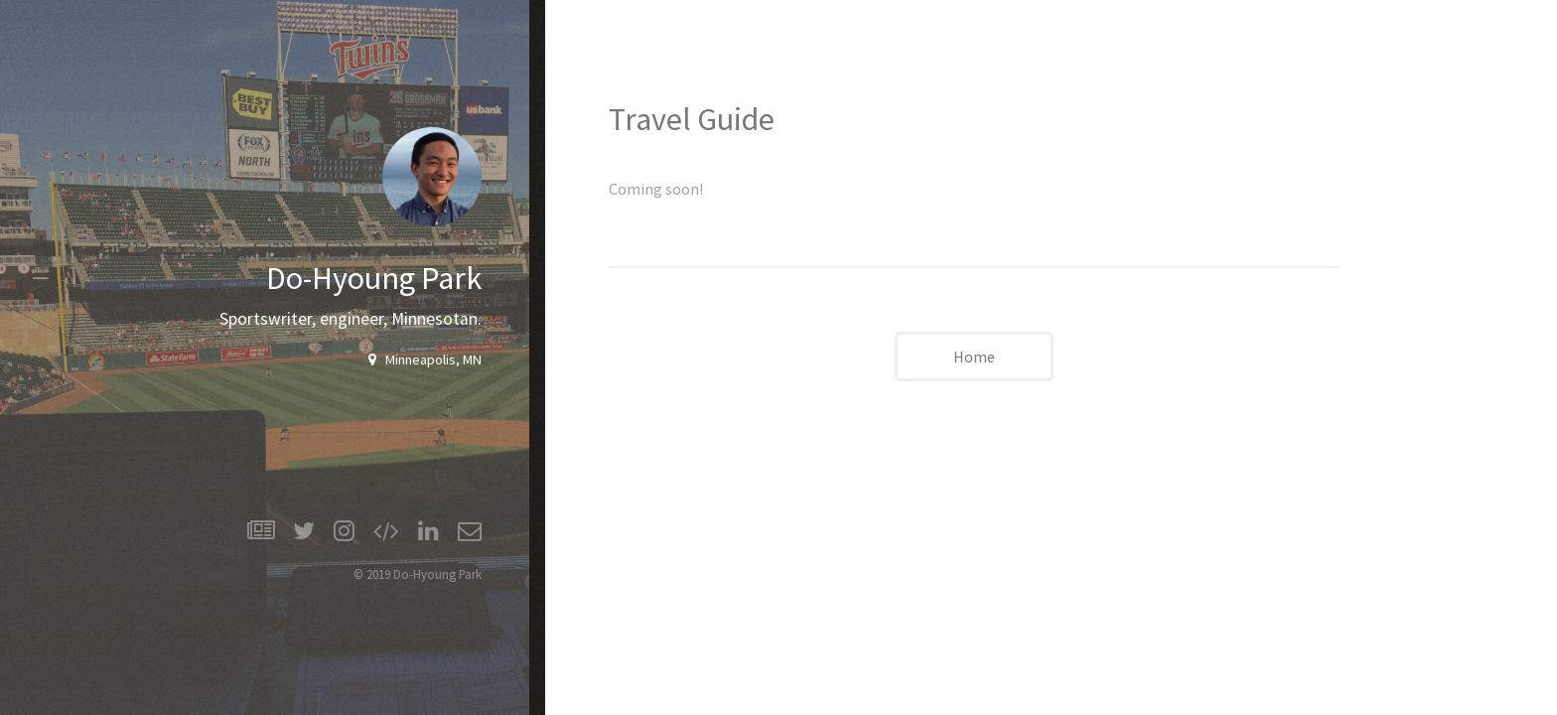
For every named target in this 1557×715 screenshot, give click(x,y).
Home (974, 356)
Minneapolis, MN (429, 359)
